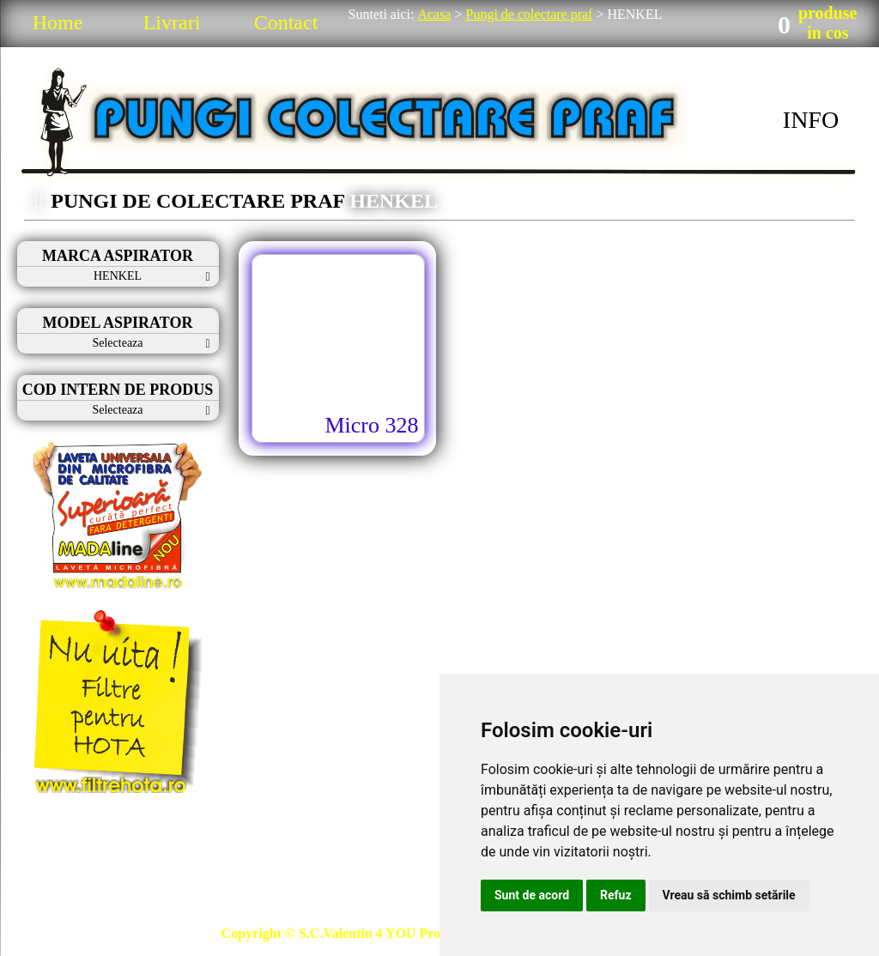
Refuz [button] (616, 895)
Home (58, 22)
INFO (811, 119)
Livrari (172, 22)
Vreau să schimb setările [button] (729, 895)
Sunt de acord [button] (531, 895)
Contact (286, 22)
